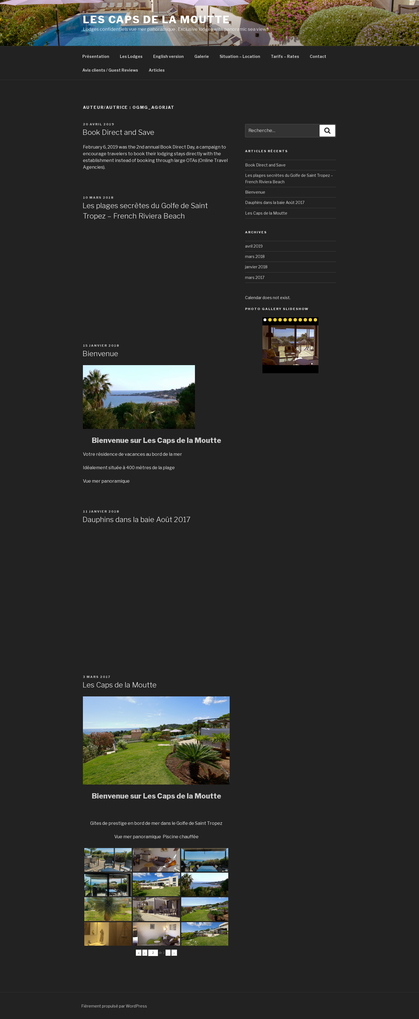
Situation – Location (240, 56)
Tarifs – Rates (285, 56)
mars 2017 (254, 277)
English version (168, 56)
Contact (318, 56)
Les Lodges (131, 56)
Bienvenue (100, 353)
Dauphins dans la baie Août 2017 (136, 519)
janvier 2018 (256, 266)
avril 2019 (254, 246)
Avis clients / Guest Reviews (110, 70)
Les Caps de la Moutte (156, 19)
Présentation (95, 56)
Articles (157, 70)
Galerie (201, 56)
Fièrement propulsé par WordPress (114, 1006)
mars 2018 (255, 256)
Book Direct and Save (118, 132)
